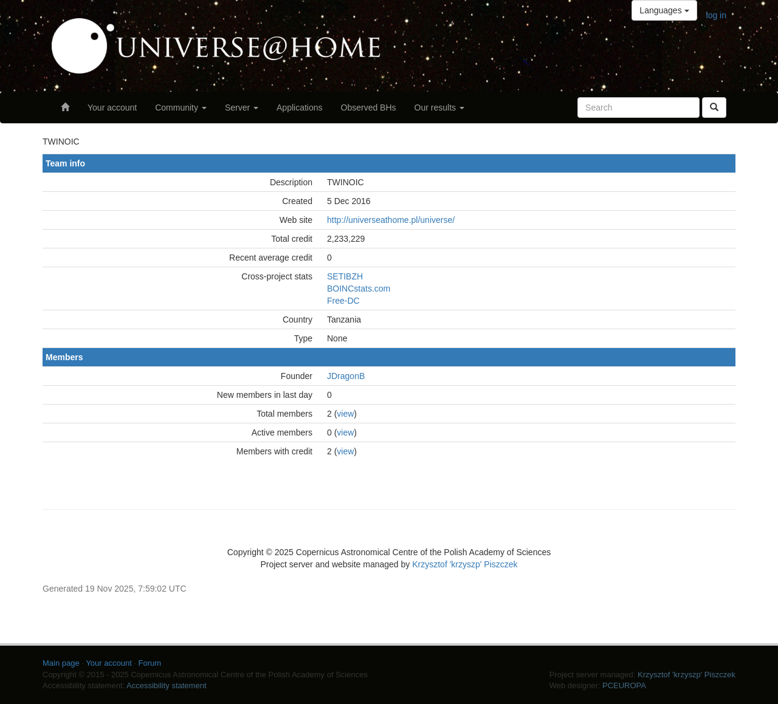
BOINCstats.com (358, 288)
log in (716, 15)
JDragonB (346, 376)
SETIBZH (345, 276)
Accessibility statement (166, 685)
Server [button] (241, 107)
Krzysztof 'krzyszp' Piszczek (464, 564)
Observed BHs (368, 107)
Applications (300, 107)
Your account (112, 107)
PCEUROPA (624, 685)
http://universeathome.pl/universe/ (391, 220)
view (345, 414)
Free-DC (343, 301)
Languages (664, 10)
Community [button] (181, 107)
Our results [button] (439, 107)
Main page (61, 663)
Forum (150, 663)
